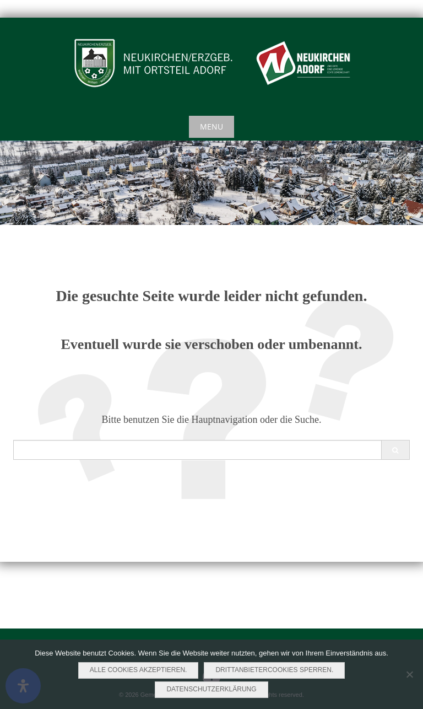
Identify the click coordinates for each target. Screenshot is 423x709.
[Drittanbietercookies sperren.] (409, 674)
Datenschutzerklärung (211, 689)
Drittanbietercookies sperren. (274, 670)
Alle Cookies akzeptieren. (138, 670)
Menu (211, 126)
